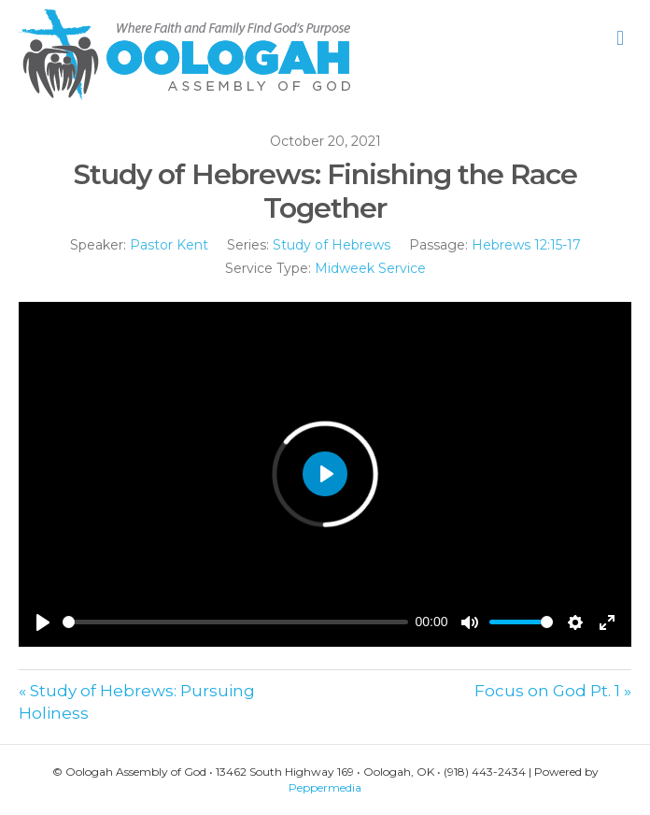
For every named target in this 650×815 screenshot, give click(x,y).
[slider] (235, 622)
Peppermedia (325, 787)
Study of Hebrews (331, 244)
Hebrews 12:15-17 (526, 244)
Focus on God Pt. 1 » (552, 690)
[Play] (43, 622)
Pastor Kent (169, 244)
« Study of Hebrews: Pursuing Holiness (137, 702)
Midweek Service (370, 268)
